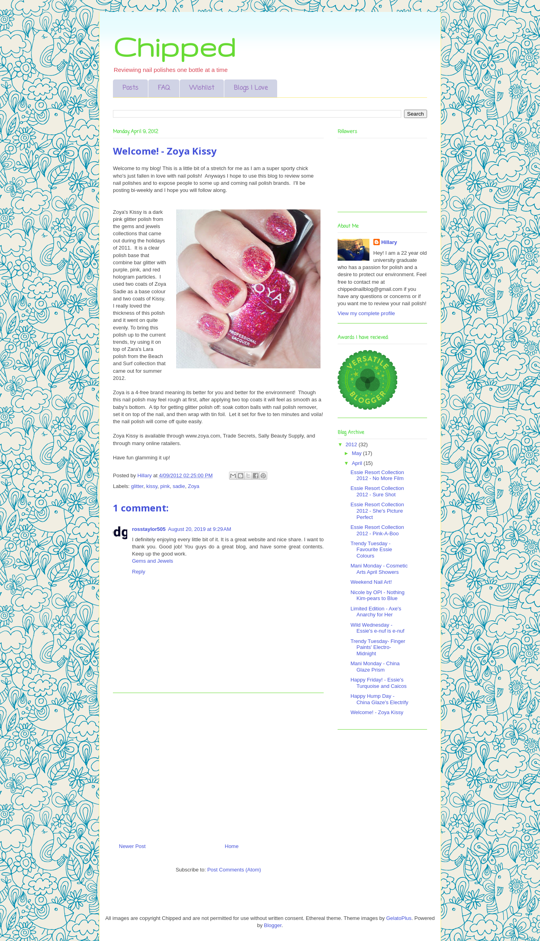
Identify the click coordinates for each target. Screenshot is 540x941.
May (357, 453)
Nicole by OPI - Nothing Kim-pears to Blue (377, 595)
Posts (130, 88)
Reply (138, 572)
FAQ (164, 88)
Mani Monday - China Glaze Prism (375, 666)
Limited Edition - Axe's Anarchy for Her (375, 612)
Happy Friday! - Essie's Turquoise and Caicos (378, 683)
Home (232, 846)
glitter (137, 486)
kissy (151, 486)
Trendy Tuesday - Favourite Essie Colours (371, 549)
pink (165, 486)
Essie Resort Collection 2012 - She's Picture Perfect (377, 510)
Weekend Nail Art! (371, 582)
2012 (352, 444)
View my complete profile (366, 313)
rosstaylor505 (149, 529)
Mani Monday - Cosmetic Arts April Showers (379, 569)
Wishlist (201, 88)
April (358, 463)
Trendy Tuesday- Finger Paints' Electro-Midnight (377, 647)
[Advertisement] (218, 765)
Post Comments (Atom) (234, 870)
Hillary (389, 242)
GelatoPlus (399, 918)
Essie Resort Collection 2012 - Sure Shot (377, 491)
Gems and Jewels (152, 561)
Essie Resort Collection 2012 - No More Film (377, 475)
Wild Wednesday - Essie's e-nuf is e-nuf (377, 628)
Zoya (193, 486)
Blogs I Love (251, 88)
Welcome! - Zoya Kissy (376, 712)
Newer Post (132, 846)
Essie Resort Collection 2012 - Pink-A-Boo (377, 530)
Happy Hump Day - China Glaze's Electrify (379, 699)
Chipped (174, 46)
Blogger (273, 925)
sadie (179, 486)
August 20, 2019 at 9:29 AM (199, 529)
